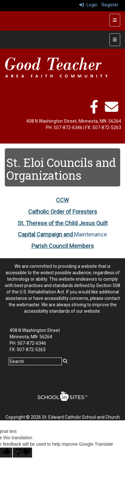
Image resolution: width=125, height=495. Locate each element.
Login (88, 4)
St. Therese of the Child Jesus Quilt (63, 223)
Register (110, 4)
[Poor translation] (22, 452)
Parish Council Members (62, 246)
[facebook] (94, 110)
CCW (62, 200)
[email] (111, 110)
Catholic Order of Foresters (62, 211)
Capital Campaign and (46, 234)
